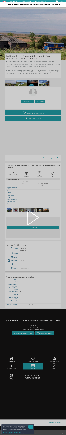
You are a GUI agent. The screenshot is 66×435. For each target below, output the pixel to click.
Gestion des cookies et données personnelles (12, 432)
